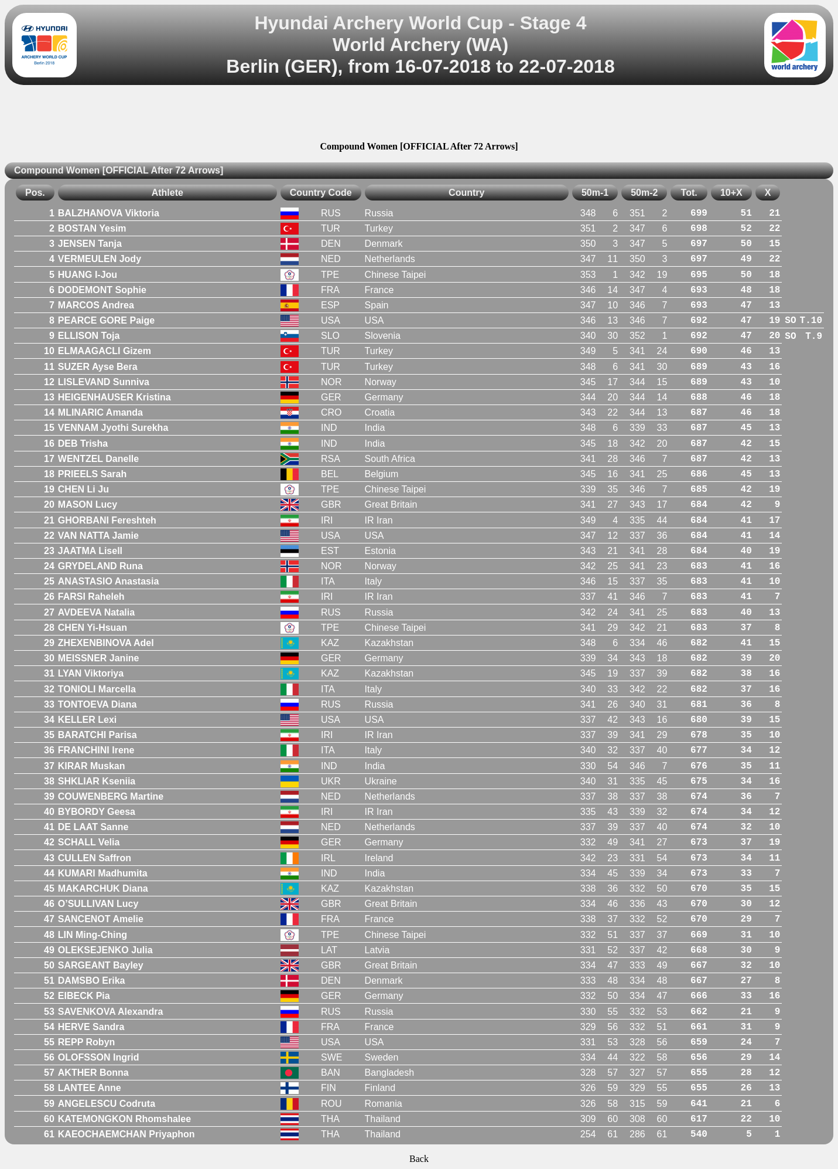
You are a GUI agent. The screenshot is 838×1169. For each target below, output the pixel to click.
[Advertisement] (419, 115)
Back (419, 1159)
